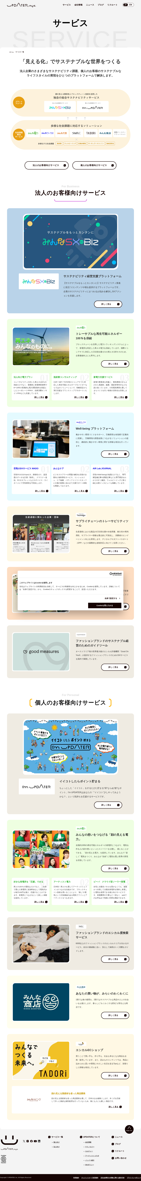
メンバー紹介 (89, 1160)
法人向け (56, 1147)
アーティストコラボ (92, 1156)
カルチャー (89, 1151)
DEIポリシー (89, 1165)
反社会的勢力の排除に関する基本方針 (113, 1177)
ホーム (11, 52)
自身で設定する (111, 598)
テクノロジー (89, 1147)
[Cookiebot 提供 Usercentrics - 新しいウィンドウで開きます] (111, 574)
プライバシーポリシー (134, 1177)
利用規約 (76, 1177)
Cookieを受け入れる (104, 605)
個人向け (56, 1142)
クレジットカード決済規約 (89, 1177)
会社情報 (88, 1142)
